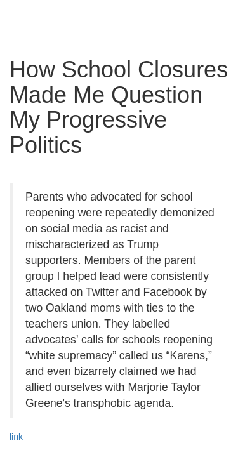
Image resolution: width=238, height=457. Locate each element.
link (16, 437)
